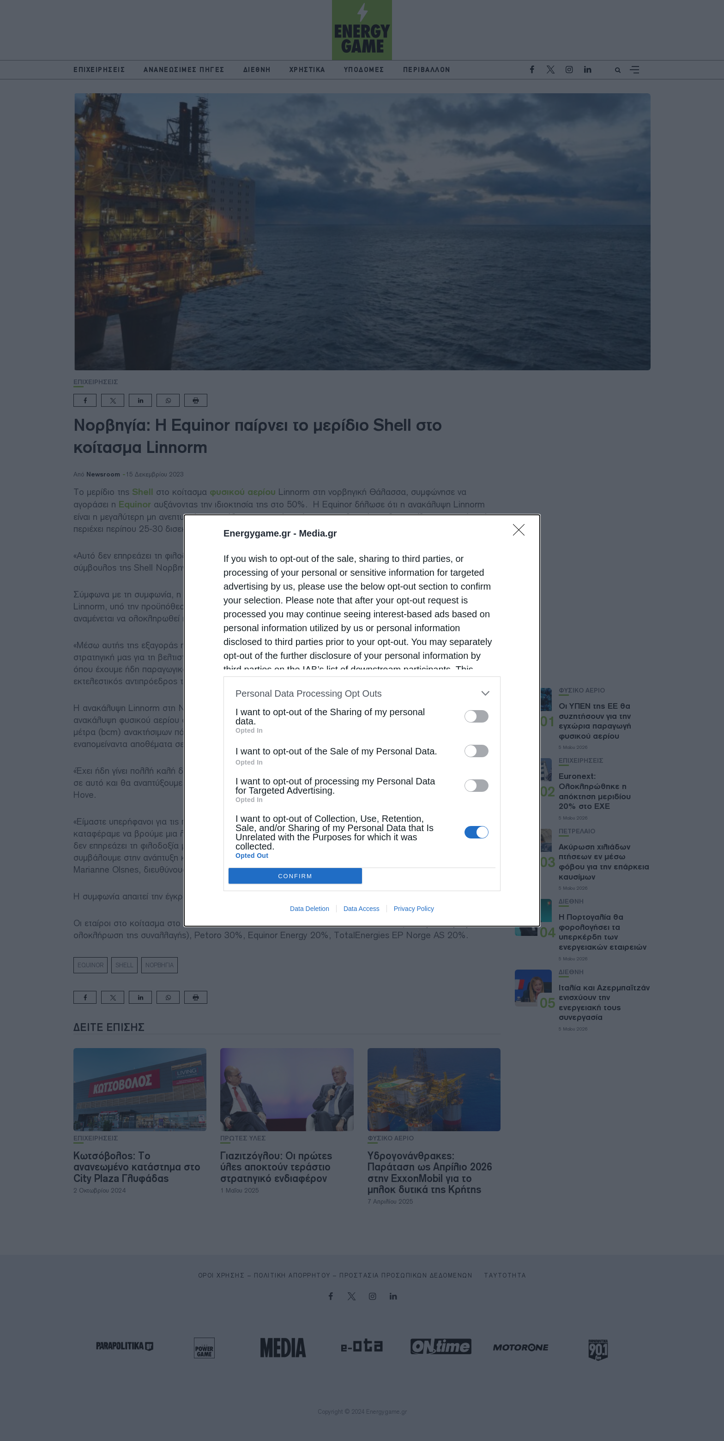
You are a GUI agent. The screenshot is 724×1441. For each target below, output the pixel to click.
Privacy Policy (414, 908)
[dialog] (362, 720)
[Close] (522, 533)
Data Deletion (309, 908)
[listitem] (362, 693)
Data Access (362, 908)
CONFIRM (295, 876)
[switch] (477, 716)
